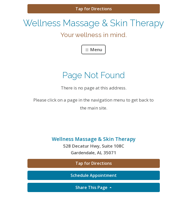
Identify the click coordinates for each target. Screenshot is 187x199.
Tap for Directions (93, 9)
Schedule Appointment (94, 175)
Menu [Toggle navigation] (93, 49)
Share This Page (92, 187)
